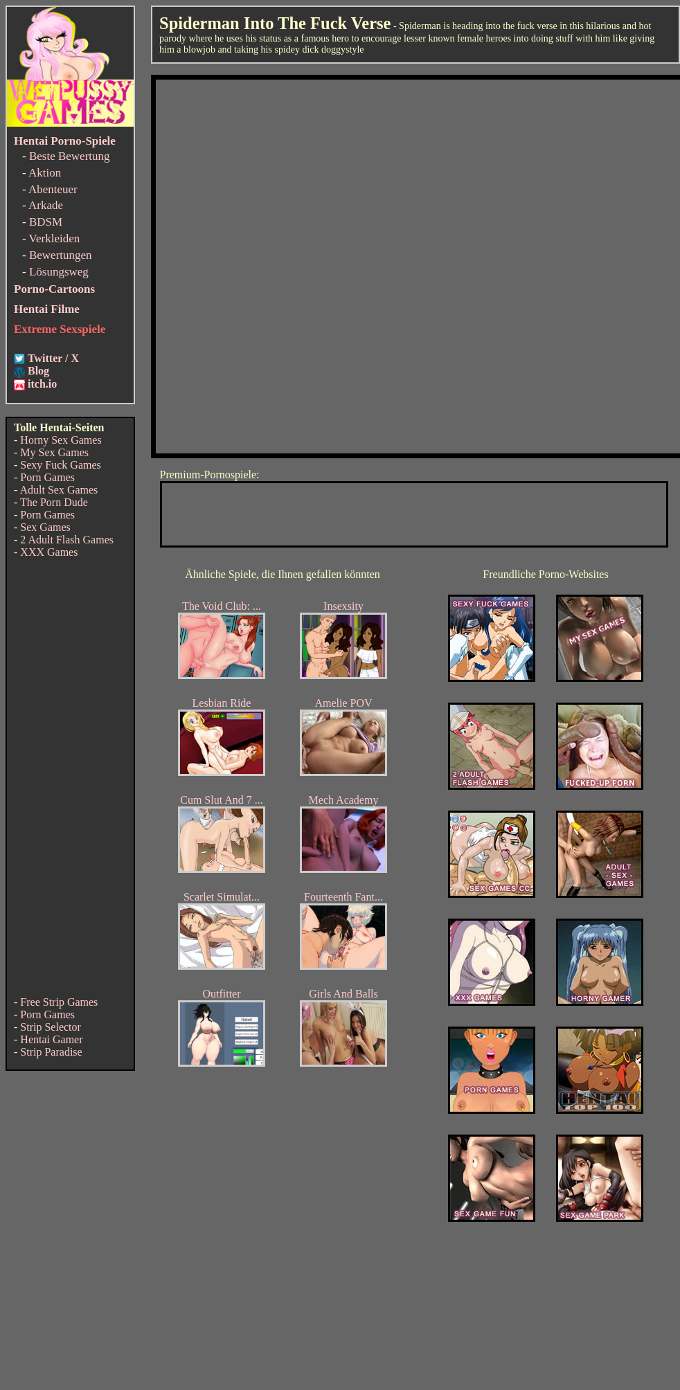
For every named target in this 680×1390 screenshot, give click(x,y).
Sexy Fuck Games (60, 465)
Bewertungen (60, 255)
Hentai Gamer (51, 1039)
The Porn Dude (54, 502)
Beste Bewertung (69, 156)
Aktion (44, 172)
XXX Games (49, 552)
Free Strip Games (59, 1002)
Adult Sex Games (58, 490)
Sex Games (45, 527)
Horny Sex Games (60, 440)
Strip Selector (50, 1027)
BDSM (45, 221)
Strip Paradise (51, 1052)
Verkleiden (54, 238)
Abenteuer (53, 189)
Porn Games (47, 477)
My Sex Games (54, 452)
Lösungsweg (59, 271)
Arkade (45, 205)
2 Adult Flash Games (67, 539)
